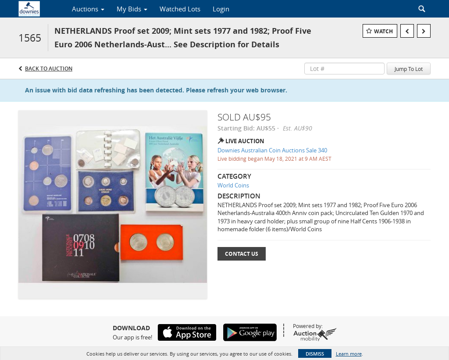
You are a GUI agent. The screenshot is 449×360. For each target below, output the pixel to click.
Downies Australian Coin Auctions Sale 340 (272, 150)
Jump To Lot (409, 68)
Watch (383, 31)
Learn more (349, 353)
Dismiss (315, 353)
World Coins (233, 185)
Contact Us (241, 254)
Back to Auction (48, 68)
